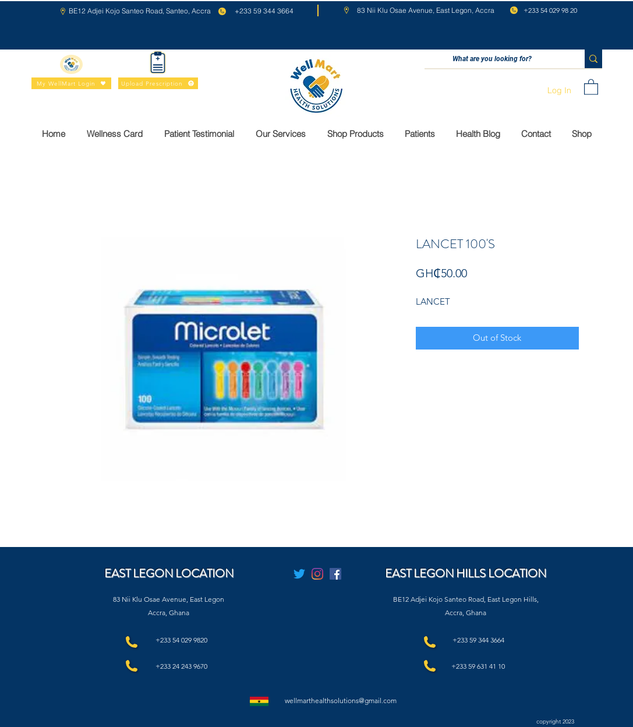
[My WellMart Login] (71, 83)
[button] (591, 86)
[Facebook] (335, 574)
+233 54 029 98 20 (550, 10)
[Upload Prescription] (158, 83)
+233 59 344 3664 (478, 640)
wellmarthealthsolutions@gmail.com (341, 700)
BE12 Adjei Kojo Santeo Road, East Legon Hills (465, 599)
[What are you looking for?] (492, 59)
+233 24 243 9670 (181, 666)
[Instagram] (317, 574)
